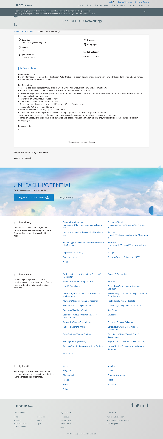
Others (66, 389)
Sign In (137, 2)
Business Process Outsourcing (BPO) (124, 257)
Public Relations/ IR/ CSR (74, 327)
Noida (110, 379)
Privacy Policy (65, 420)
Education (112, 314)
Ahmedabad (68, 375)
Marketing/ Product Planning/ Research (80, 301)
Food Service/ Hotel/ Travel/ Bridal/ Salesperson (123, 335)
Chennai (111, 370)
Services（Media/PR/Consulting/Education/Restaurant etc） (128, 235)
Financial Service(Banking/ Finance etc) (80, 281)
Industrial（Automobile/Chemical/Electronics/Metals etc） (127, 245)
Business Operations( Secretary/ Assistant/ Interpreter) (82, 275)
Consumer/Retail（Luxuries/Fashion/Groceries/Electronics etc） (126, 225)
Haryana (66, 379)
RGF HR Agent (112, 423)
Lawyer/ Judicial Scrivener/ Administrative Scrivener (126, 347)
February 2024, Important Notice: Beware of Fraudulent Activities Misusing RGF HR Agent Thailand (53, 11)
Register (146, 2)
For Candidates (119, 5)
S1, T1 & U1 (68, 353)
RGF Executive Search (115, 417)
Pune (65, 384)
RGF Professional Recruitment (119, 420)
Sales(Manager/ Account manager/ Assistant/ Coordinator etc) (128, 295)
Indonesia (41, 417)
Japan (39, 423)
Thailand (17, 420)
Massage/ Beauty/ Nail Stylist (76, 341)
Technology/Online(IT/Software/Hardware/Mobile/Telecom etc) (83, 243)
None (65, 261)
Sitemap (63, 427)
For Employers (101, 5)
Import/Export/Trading (73, 252)
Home (80, 5)
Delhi (65, 366)
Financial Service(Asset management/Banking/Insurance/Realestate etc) (82, 225)
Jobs (89, 5)
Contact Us (144, 5)
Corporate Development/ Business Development (123, 328)
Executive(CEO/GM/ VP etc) (75, 310)
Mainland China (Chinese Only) (20, 424)
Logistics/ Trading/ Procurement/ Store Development (80, 316)
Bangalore (67, 370)
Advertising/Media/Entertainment (78, 322)
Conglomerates (69, 257)
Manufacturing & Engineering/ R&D (78, 305)
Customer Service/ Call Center (121, 322)
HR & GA (111, 281)
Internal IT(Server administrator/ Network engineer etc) (81, 295)
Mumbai (111, 366)
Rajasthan (112, 384)
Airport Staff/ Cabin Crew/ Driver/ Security (126, 341)
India (16, 417)
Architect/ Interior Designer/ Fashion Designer (83, 346)
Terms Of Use (65, 423)
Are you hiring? (66, 197)
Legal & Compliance (72, 286)
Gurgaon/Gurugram (116, 375)
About (132, 5)
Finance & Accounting (117, 274)
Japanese (128, 2)
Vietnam (40, 420)
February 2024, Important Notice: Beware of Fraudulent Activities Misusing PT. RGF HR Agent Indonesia (55, 13)
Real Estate (113, 310)
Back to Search (24, 158)
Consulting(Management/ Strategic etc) (125, 305)
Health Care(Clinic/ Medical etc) (121, 301)
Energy (111, 252)
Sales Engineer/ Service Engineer (77, 334)
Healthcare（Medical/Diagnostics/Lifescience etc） (83, 233)
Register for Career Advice (34, 197)
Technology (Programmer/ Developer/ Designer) (124, 287)
